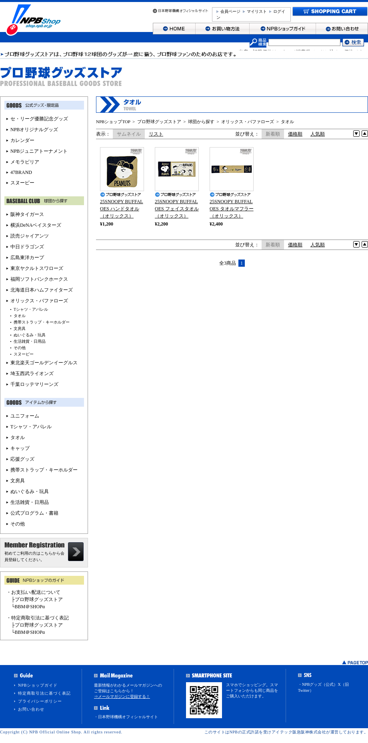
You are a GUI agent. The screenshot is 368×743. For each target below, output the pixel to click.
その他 (20, 348)
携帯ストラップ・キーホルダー (42, 322)
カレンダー (22, 140)
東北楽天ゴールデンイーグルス (44, 363)
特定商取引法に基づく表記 (44, 693)
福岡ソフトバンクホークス (39, 279)
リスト (156, 134)
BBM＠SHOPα (30, 606)
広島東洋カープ (27, 257)
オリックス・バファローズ (247, 121)
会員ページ (230, 11)
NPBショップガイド (38, 685)
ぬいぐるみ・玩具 (30, 335)
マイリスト (257, 11)
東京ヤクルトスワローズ (36, 268)
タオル (287, 121)
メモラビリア (24, 162)
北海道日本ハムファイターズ (41, 290)
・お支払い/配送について (33, 592)
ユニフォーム (24, 416)
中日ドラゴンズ (27, 247)
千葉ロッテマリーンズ (34, 384)
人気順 (317, 134)
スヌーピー (22, 183)
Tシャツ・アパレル (31, 309)
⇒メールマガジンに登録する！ (122, 696)
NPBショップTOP (113, 121)
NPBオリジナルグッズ (34, 129)
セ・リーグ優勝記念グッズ (39, 119)
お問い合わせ (31, 709)
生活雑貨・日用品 (30, 341)
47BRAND (21, 172)
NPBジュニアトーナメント (39, 151)
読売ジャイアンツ (29, 236)
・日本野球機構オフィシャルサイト (126, 717)
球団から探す (201, 121)
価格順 (295, 134)
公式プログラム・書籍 (34, 513)
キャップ (20, 448)
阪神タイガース (27, 214)
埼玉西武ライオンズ (32, 373)
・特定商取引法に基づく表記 (37, 618)
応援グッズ (22, 459)
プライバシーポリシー (40, 701)
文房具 (20, 328)
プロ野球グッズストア (159, 121)
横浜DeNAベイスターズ (35, 225)
